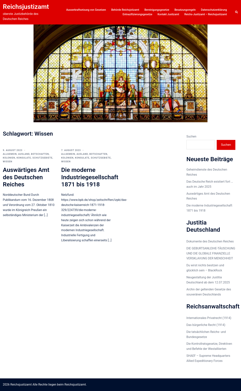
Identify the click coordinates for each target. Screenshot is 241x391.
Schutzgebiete (42, 157)
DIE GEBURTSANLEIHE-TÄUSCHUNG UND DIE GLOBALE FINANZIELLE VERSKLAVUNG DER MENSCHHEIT (210, 253)
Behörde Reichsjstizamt (125, 9)
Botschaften (40, 154)
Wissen (7, 161)
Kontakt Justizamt (168, 14)
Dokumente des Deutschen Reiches (210, 241)
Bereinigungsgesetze (156, 9)
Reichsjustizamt (26, 6)
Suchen (191, 136)
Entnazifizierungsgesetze (137, 14)
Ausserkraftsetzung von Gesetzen (86, 9)
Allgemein (10, 154)
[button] (236, 12)
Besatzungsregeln (185, 9)
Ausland (24, 154)
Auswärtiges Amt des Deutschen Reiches (26, 177)
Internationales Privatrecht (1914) (208, 318)
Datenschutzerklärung (214, 9)
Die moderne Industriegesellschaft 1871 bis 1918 (89, 177)
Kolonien (9, 157)
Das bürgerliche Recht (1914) (205, 325)
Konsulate (24, 157)
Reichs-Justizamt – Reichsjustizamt (205, 14)
